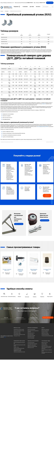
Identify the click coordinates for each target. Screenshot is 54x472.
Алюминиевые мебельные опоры (19, 333)
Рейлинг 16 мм (16, 346)
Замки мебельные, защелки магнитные (46, 347)
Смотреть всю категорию (7, 273)
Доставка (32, 6)
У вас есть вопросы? (47, 195)
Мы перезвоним (50, 2)
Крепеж (43, 326)
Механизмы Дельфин (31, 334)
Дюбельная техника (45, 332)
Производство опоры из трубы (19, 328)
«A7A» (5, 336)
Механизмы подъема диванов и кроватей (33, 330)
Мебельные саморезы (45, 328)
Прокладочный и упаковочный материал (47, 352)
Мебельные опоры (17, 326)
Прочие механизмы (31, 337)
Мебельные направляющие (32, 345)
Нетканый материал (31, 341)
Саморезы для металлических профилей (20, 269)
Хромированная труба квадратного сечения (17, 349)
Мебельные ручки (45, 341)
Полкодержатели (44, 344)
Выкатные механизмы (31, 328)
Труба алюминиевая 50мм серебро (33, 269)
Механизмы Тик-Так (31, 332)
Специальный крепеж (45, 333)
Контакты (38, 6)
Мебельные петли (31, 346)
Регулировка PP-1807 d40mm (47, 269)
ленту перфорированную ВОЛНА (42, 125)
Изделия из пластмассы (32, 344)
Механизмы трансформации (33, 326)
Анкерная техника (45, 331)
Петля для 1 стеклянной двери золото (7, 269)
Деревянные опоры (17, 331)
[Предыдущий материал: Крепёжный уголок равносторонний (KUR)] (7, 141)
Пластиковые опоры (17, 332)
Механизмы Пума (31, 333)
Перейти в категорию (19, 226)
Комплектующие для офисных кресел (47, 350)
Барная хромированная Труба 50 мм (19, 342)
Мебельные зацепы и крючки (46, 345)
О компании (25, 6)
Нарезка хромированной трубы (19, 347)
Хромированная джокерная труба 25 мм (19, 344)
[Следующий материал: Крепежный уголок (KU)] (49, 141)
